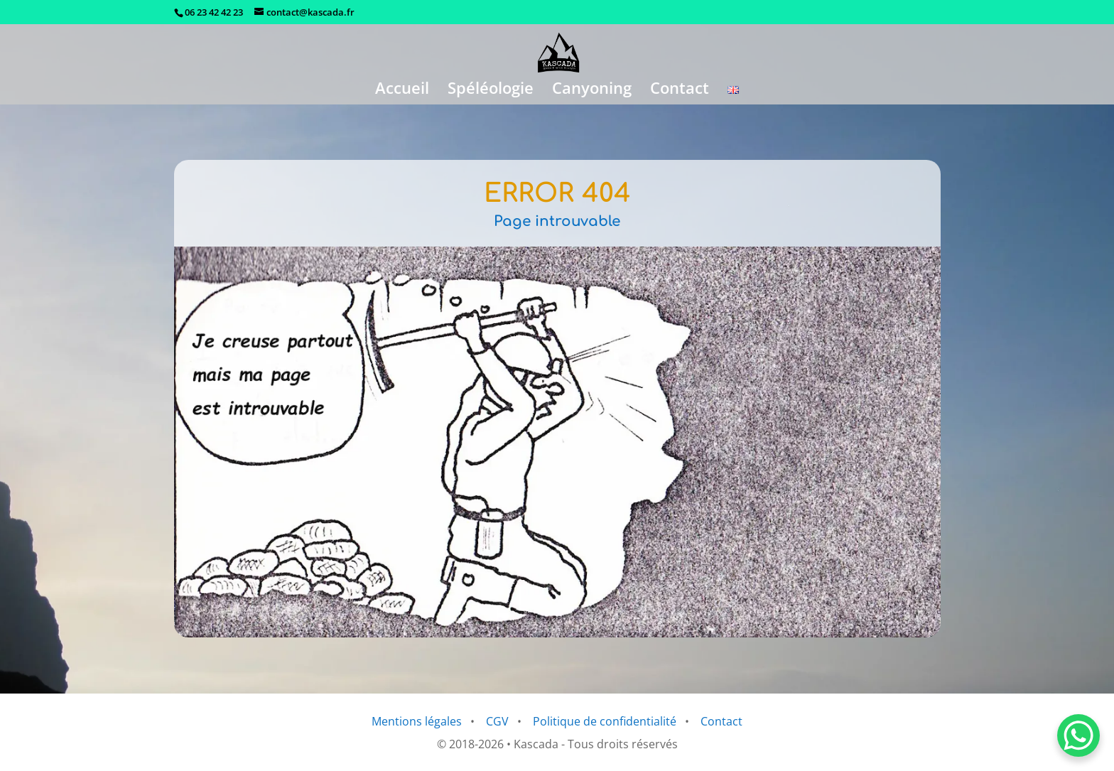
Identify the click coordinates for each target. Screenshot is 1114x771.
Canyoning (592, 90)
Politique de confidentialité (604, 721)
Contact (679, 90)
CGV (497, 721)
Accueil (402, 90)
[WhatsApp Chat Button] (1078, 735)
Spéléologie (491, 90)
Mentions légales (417, 721)
